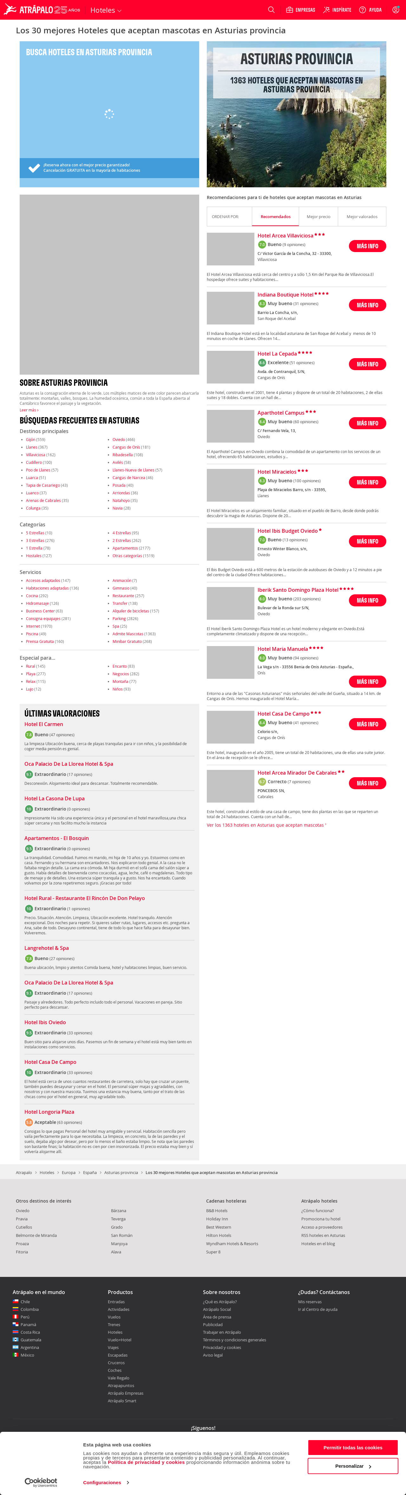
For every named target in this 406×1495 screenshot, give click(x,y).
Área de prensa (217, 1317)
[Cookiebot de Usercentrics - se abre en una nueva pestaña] (41, 1482)
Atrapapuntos (121, 1385)
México (27, 1355)
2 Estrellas (122, 540)
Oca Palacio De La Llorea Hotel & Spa (68, 764)
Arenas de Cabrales (43, 500)
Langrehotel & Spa (46, 948)
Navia (118, 508)
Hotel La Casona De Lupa (54, 799)
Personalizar (353, 1466)
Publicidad (213, 1324)
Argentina (30, 1347)
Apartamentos (125, 548)
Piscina (32, 633)
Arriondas (121, 492)
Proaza (22, 1243)
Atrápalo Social (217, 1309)
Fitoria (22, 1252)
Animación (122, 580)
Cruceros (116, 1362)
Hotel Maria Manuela (283, 649)
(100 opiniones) (307, 480)
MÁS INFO (367, 246)
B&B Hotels (216, 1210)
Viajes (113, 1347)
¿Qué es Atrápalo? (220, 1302)
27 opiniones (62, 958)
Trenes (114, 1324)
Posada (119, 485)
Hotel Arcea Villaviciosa (285, 236)
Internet (33, 626)
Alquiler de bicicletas (131, 610)
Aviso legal (213, 1355)
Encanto (120, 666)
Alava (116, 1252)
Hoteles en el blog (318, 1243)
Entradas (116, 1302)
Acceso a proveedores (322, 1227)
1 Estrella (34, 548)
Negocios (121, 673)
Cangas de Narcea (129, 477)
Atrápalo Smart (122, 1401)
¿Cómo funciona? (317, 1210)
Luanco (32, 492)
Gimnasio (121, 588)
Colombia (30, 1309)
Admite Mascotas (128, 633)
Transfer (120, 603)
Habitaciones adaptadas (47, 588)
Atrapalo (24, 1172)
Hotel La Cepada (277, 354)
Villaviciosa (35, 454)
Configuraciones (102, 1482)
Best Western (218, 1227)
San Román (122, 1235)
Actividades (118, 1309)
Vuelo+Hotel (119, 1340)
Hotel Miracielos (277, 472)
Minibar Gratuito (127, 641)
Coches (114, 1370)
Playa (31, 673)
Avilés (118, 462)
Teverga (118, 1219)
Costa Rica (30, 1332)
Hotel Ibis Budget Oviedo (288, 531)
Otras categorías (127, 555)
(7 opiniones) (299, 781)
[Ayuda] (370, 10)
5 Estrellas (35, 532)
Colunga (33, 508)
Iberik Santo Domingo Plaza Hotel (298, 590)
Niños (118, 688)
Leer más (29, 409)
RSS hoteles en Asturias (323, 1235)
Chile (25, 1302)
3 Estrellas (35, 540)
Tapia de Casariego (43, 485)
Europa (68, 1172)
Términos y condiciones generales (234, 1340)
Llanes (31, 447)
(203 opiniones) (307, 598)
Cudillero (34, 462)
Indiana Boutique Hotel (285, 295)
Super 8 (213, 1252)
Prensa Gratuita (40, 641)
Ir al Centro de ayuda (317, 1309)
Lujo (29, 688)
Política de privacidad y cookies (146, 1462)
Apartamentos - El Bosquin (56, 838)
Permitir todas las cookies (353, 1447)
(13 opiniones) (295, 539)
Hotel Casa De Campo (50, 1062)
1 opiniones (79, 908)
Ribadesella (123, 454)
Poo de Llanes (38, 469)
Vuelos (114, 1317)
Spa (116, 626)
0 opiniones (79, 808)
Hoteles (47, 1172)
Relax (31, 681)
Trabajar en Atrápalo (222, 1332)
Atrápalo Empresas (125, 1393)
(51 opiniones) (302, 362)
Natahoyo (121, 500)
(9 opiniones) (294, 244)
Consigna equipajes (43, 618)
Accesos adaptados (43, 580)
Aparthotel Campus (281, 413)
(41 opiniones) (305, 722)
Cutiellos (24, 1227)
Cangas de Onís (126, 447)
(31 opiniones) (305, 303)
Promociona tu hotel (320, 1219)
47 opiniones (62, 734)
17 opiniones (80, 774)
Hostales (34, 555)
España (90, 1172)
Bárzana (118, 1210)
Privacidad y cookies (222, 1347)
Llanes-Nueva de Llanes (133, 469)
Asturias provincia (121, 1172)
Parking (119, 618)
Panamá (28, 1324)
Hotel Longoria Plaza (49, 1112)
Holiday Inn (217, 1219)
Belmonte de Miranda (36, 1235)
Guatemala (31, 1340)
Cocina (32, 595)
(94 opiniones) (305, 657)
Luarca (32, 477)
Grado (117, 1227)
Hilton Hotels (218, 1235)
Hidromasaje (37, 603)
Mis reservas (310, 1302)
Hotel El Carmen (43, 724)
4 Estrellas (122, 532)
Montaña (120, 681)
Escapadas (118, 1355)
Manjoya (119, 1243)
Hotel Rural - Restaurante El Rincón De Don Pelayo (84, 898)
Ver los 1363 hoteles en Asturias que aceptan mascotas (266, 825)
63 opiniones (69, 1122)
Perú (25, 1317)
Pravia (22, 1219)
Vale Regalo (118, 1378)
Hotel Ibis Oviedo (45, 1022)
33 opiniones (80, 1032)
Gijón (30, 439)
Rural (30, 666)
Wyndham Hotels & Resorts (232, 1243)
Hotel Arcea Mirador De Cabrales (297, 773)
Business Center (40, 610)
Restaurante (123, 595)
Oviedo (119, 439)
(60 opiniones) (305, 421)
